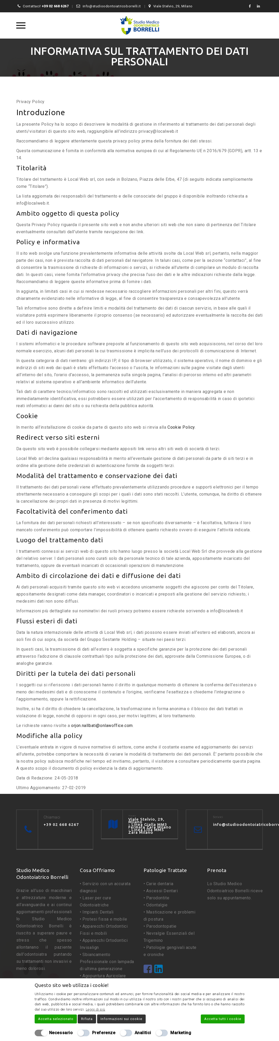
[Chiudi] (241, 985)
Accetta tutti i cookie (222, 1019)
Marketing (180, 1032)
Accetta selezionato (55, 1019)
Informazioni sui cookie (121, 1019)
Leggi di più (95, 1009)
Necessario (61, 1032)
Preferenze (103, 1032)
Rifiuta (87, 1019)
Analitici (143, 1032)
